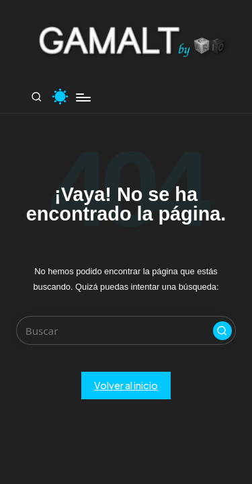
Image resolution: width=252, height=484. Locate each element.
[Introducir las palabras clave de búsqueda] (126, 330)
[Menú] (82, 97)
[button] (222, 330)
